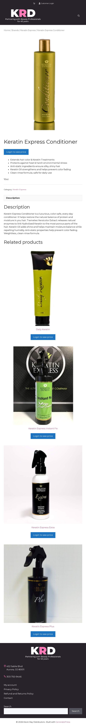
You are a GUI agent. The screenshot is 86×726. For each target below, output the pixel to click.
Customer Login (46, 3)
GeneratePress (63, 722)
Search (7, 706)
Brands (15, 30)
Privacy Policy (11, 689)
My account (10, 685)
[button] (78, 16)
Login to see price (16, 152)
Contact (8, 698)
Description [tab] (13, 198)
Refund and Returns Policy (18, 693)
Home (7, 30)
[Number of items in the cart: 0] (34, 3)
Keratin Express (28, 30)
